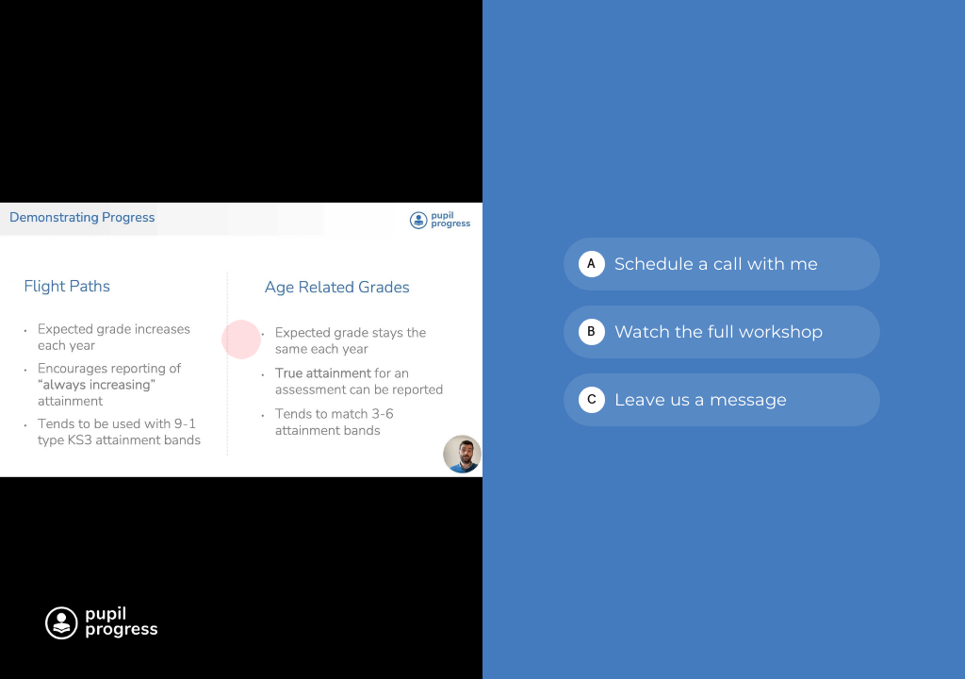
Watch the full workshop (718, 332)
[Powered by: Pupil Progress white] (101, 622)
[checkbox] (722, 264)
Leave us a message (700, 399)
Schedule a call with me (716, 264)
